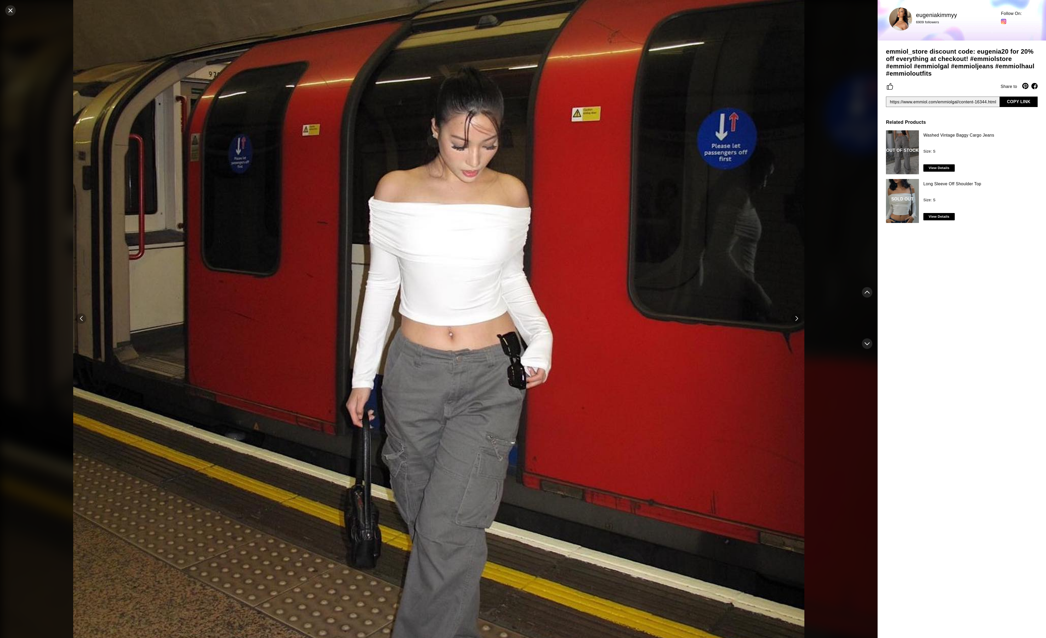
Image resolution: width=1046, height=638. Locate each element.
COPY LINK (1019, 101)
